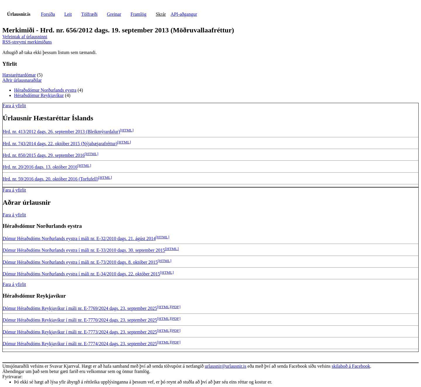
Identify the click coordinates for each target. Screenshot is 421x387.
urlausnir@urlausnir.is (225, 366)
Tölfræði (89, 14)
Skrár (161, 14)
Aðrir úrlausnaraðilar (22, 80)
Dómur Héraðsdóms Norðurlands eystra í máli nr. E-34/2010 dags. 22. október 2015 (81, 273)
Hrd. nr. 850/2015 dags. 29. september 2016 (44, 155)
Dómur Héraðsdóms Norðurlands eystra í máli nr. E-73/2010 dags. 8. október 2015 (80, 262)
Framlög (138, 14)
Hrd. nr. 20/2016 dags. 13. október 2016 (40, 167)
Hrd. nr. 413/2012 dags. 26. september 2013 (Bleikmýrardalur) (61, 131)
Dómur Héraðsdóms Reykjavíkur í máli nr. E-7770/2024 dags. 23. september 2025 (80, 320)
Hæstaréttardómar (19, 74)
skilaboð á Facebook (351, 366)
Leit (68, 14)
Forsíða (48, 14)
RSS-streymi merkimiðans (27, 41)
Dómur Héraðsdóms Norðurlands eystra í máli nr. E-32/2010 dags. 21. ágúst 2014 (79, 238)
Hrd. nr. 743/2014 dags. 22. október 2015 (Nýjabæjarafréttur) (60, 143)
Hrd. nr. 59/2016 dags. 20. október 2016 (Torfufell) (50, 178)
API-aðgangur (183, 14)
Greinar (114, 14)
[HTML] (127, 130)
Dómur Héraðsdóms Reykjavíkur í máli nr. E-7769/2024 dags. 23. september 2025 (80, 308)
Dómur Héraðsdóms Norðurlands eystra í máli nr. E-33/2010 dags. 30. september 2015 (84, 250)
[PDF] (175, 307)
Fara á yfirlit (14, 105)
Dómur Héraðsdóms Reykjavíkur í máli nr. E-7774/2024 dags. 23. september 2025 (80, 343)
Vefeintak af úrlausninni (24, 36)
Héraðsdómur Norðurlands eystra (45, 90)
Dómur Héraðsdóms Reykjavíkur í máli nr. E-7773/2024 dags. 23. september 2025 (80, 331)
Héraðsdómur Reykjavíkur (39, 95)
